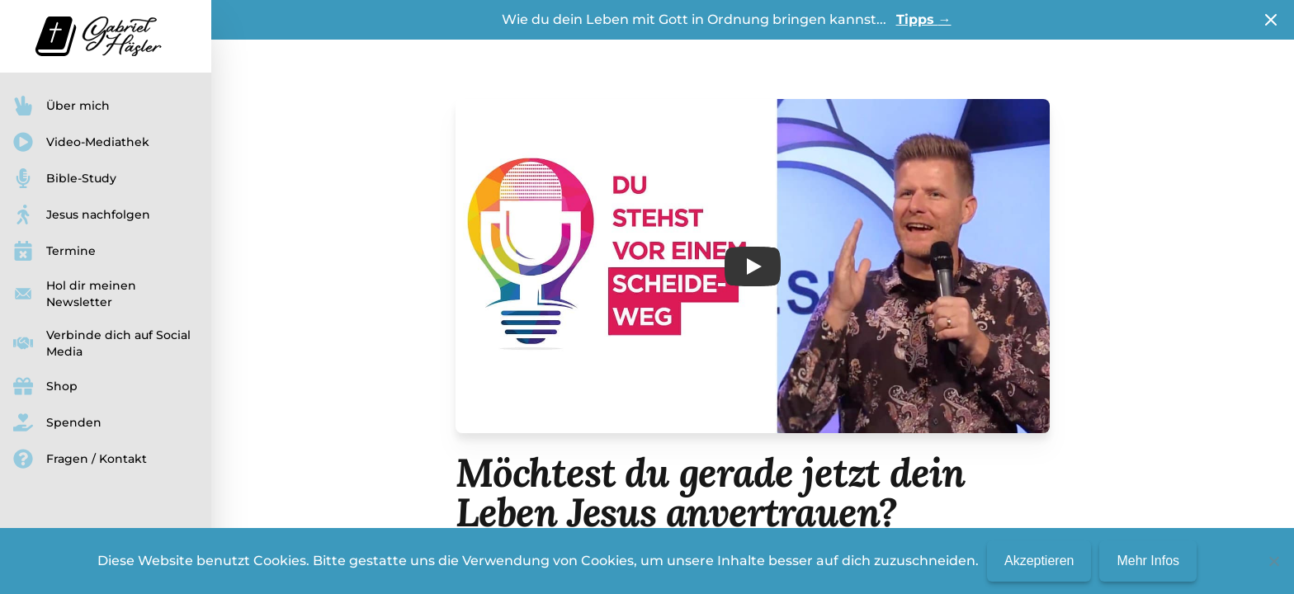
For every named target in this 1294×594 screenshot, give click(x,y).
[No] (1273, 561)
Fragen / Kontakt (80, 459)
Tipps (924, 19)
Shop (45, 386)
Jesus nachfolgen (81, 214)
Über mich (61, 106)
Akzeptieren (1039, 561)
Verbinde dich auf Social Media (102, 343)
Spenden (57, 422)
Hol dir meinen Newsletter (74, 293)
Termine (54, 251)
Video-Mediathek (81, 142)
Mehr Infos (1148, 561)
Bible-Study (64, 178)
